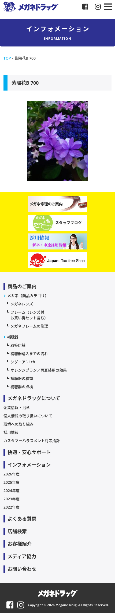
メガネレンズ (21, 303)
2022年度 (11, 507)
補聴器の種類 (21, 378)
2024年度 (11, 490)
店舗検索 (17, 531)
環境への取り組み (18, 424)
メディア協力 (22, 556)
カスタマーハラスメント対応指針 (31, 440)
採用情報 (10, 432)
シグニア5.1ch (22, 361)
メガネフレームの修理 (29, 326)
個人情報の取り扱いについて (27, 415)
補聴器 (12, 336)
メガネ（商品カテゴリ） (28, 295)
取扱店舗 (17, 345)
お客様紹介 (20, 544)
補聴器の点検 (21, 386)
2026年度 (11, 474)
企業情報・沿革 (16, 407)
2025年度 (11, 482)
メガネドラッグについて (34, 398)
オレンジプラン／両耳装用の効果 (38, 370)
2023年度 (11, 498)
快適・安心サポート (29, 452)
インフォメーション (29, 465)
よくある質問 (22, 519)
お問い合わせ (22, 569)
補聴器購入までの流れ (29, 353)
